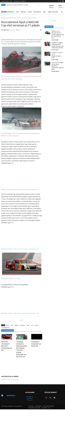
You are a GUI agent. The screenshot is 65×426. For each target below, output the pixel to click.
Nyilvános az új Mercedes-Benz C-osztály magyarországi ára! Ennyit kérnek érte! (57, 33)
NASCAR (16, 325)
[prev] (38, 5)
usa (32, 325)
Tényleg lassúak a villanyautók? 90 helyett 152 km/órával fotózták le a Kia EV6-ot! (21, 346)
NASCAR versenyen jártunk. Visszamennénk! (6, 344)
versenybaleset (5, 327)
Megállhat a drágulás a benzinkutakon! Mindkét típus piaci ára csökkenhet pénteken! (57, 42)
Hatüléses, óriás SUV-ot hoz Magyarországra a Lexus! (57, 50)
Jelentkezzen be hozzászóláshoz (10, 373)
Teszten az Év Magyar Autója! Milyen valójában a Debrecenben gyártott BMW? (57, 58)
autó (12, 325)
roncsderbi (22, 325)
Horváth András (5, 30)
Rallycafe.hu (30, 392)
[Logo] (7, 12)
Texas (28, 325)
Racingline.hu (29, 391)
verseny (36, 325)
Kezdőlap (3, 18)
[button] (62, 12)
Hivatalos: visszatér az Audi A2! (35, 343)
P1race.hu (29, 394)
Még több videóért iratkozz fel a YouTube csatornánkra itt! (20, 189)
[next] (41, 5)
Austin (7, 325)
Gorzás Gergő (54, 37)
